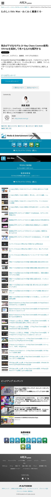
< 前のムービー (18, 87)
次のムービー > (32, 87)
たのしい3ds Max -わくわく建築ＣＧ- (20, 7)
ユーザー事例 (21, 460)
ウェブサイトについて (32, 488)
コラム (4, 460)
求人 (24, 463)
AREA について (5, 488)
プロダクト (43, 460)
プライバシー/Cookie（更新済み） (25, 491)
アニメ (35, 466)
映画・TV (17, 466)
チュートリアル (12, 460)
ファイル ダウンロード (12, 81)
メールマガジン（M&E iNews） (30, 468)
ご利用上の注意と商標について (18, 488)
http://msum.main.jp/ (21, 118)
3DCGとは (4, 466)
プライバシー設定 (43, 488)
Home (2, 7)
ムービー (7, 7)
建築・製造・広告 (26, 466)
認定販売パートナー (15, 468)
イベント (36, 460)
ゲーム (11, 466)
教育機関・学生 (43, 466)
